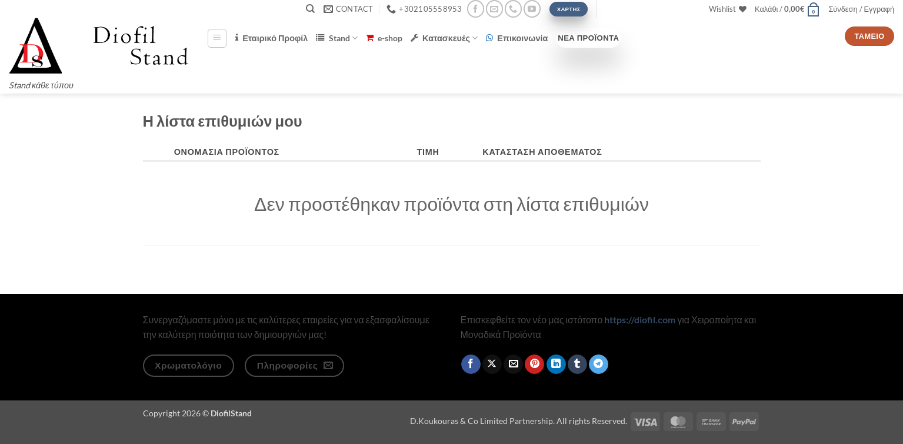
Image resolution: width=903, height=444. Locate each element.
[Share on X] (492, 364)
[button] (787, 9)
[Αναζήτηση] (310, 9)
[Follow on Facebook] (475, 8)
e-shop (384, 38)
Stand (336, 38)
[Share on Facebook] (471, 364)
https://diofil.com (639, 319)
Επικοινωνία (517, 38)
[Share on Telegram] (598, 364)
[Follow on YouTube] (532, 8)
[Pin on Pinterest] (534, 364)
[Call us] (513, 8)
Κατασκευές (444, 38)
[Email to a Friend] (513, 364)
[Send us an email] (494, 8)
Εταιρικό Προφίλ (271, 38)
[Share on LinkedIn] (556, 364)
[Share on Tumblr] (577, 364)
